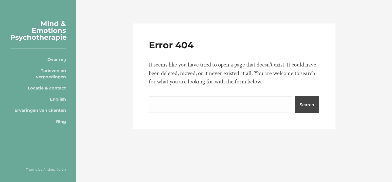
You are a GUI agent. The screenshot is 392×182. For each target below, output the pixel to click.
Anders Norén (54, 169)
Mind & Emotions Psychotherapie (38, 30)
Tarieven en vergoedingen (51, 73)
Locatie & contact (47, 87)
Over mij (56, 59)
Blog (61, 121)
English (58, 99)
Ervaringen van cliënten (40, 110)
